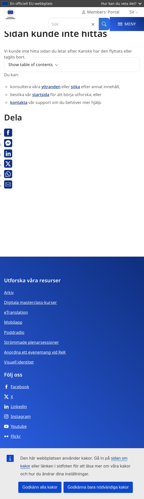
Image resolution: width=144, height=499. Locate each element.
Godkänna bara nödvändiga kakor (98, 487)
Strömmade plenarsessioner (31, 342)
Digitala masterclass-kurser (30, 302)
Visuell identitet (19, 362)
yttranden (50, 86)
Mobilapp (13, 322)
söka (75, 86)
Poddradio (14, 332)
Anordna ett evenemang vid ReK (35, 352)
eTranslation (16, 312)
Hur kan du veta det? (121, 3)
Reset (93, 24)
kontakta (18, 102)
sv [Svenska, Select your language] (135, 12)
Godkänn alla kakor (39, 487)
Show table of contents (30, 64)
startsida (40, 94)
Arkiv (9, 292)
